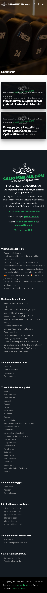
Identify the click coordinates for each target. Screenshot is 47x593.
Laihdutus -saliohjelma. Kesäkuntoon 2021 (21, 263)
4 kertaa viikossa (10, 521)
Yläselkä (7, 471)
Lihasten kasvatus (11, 370)
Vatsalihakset (9, 465)
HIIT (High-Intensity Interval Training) (18, 335)
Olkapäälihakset (10, 443)
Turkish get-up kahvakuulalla (15, 339)
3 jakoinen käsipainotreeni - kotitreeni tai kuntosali (23, 269)
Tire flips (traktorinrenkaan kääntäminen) (20, 348)
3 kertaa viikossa (10, 518)
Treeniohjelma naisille (12, 561)
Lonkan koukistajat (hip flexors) (16, 436)
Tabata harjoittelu (10, 332)
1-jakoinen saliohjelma (13, 508)
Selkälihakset (9, 455)
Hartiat (6, 407)
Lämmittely (8, 430)
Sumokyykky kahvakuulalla (14, 313)
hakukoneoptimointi (21, 585)
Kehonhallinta (9, 420)
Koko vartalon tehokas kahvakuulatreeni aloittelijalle (24, 266)
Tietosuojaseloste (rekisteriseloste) (24, 211)
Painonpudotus (10, 376)
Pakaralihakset (9, 446)
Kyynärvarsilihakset (11, 427)
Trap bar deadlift (10, 307)
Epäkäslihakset (9, 398)
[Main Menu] (44, 9)
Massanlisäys (9, 373)
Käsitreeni (8, 417)
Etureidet (7, 401)
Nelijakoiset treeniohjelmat (14, 524)
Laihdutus (8, 367)
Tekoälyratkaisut (19, 589)
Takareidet (8, 462)
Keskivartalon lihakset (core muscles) (19, 423)
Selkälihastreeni (10, 459)
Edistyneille (8, 540)
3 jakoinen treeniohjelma (13, 515)
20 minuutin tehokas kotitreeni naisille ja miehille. (23, 272)
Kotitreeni (7, 490)
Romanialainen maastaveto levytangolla (20, 310)
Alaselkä (7, 391)
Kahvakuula (8, 487)
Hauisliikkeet (9, 411)
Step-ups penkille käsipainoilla (16, 303)
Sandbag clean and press (14, 326)
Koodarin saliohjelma (12, 253)
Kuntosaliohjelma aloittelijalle (15, 543)
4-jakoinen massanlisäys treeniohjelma (19, 288)
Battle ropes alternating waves (16, 351)
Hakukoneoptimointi (26, 222)
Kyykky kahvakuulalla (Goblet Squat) (18, 316)
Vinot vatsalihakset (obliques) (15, 468)
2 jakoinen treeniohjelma (13, 512)
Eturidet (7, 404)
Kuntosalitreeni (10, 493)
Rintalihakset (9, 452)
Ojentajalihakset (10, 439)
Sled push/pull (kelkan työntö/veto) (18, 329)
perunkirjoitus (31, 216)
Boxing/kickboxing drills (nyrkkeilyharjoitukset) (23, 345)
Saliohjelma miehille (12, 558)
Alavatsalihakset (10, 395)
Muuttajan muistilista (23, 230)
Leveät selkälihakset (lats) (14, 433)
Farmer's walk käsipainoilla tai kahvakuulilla (21, 342)
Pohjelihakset (9, 449)
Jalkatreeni (8, 414)
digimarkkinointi (23, 225)
